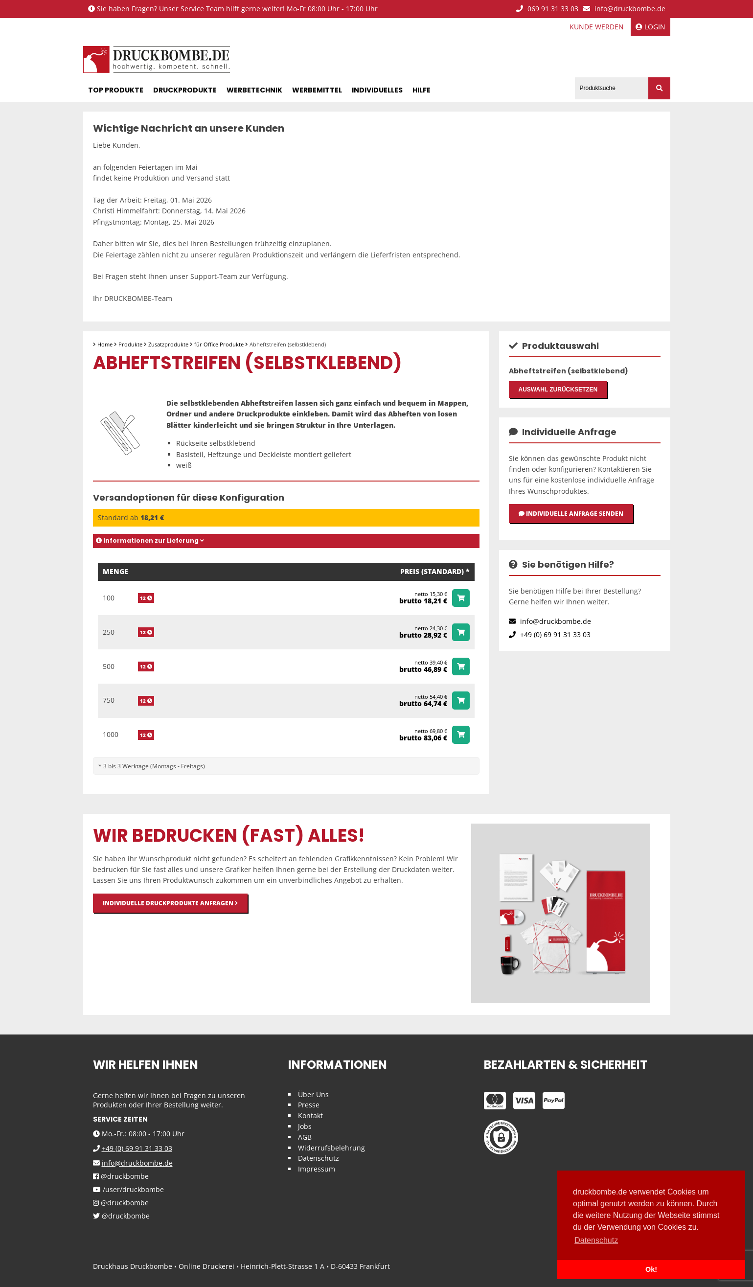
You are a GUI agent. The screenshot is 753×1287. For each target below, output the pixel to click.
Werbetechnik (254, 88)
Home (105, 342)
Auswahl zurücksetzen (558, 390)
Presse (308, 1103)
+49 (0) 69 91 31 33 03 (550, 639)
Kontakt (310, 1114)
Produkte (130, 342)
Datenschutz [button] (596, 1240)
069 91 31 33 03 (547, 9)
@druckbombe (121, 1175)
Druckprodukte (185, 88)
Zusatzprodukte (168, 342)
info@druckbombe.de (624, 9)
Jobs (305, 1124)
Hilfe (421, 88)
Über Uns (313, 1093)
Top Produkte (115, 88)
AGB (305, 1135)
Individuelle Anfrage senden (571, 516)
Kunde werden (597, 26)
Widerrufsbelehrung (331, 1146)
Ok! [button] (651, 1269)
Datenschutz (318, 1156)
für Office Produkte (219, 342)
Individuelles (377, 88)
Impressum (316, 1167)
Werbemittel (317, 88)
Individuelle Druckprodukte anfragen (170, 901)
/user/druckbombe (128, 1188)
